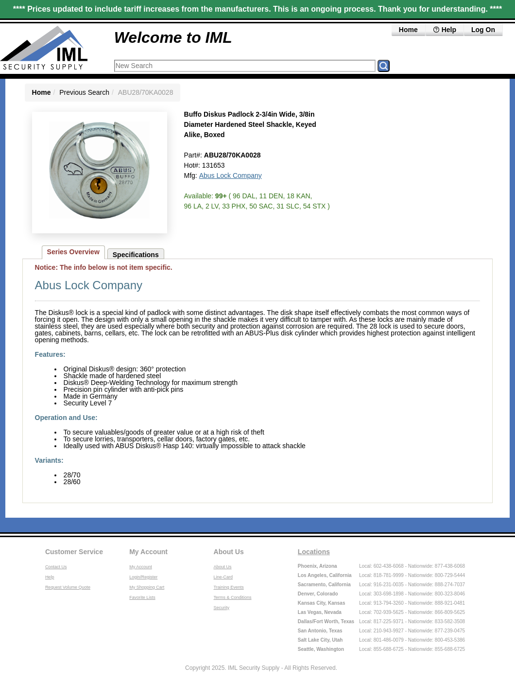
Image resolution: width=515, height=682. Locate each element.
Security (222, 607)
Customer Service (74, 552)
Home (408, 30)
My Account (148, 552)
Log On (483, 30)
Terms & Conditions (233, 597)
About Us (229, 552)
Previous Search (84, 92)
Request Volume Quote (67, 587)
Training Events (229, 587)
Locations (314, 552)
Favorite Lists (142, 597)
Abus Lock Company (230, 175)
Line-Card (223, 577)
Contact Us (56, 566)
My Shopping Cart (146, 587)
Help (444, 30)
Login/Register (143, 577)
